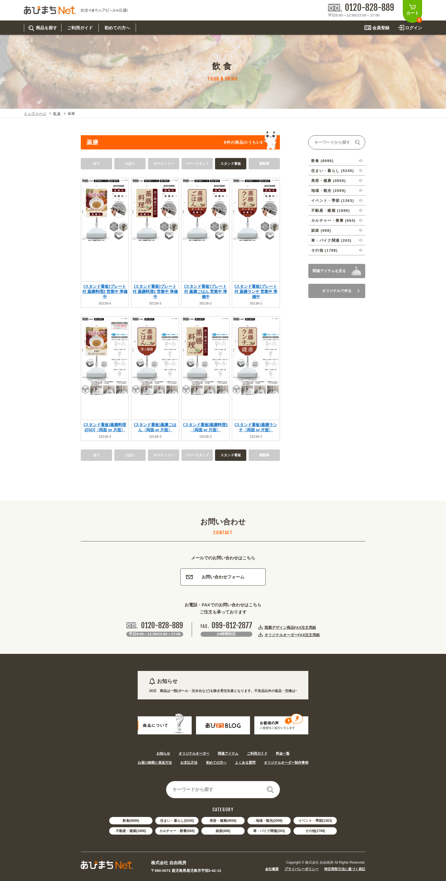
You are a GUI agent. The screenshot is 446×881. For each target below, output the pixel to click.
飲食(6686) (131, 821)
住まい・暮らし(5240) (177, 821)
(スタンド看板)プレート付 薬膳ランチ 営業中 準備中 (256, 291)
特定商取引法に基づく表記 (344, 869)
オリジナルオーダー (194, 753)
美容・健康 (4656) (328, 180)
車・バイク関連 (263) (331, 240)
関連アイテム (228, 753)
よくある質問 (245, 763)
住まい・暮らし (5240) (332, 171)
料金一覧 (283, 753)
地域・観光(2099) (269, 821)
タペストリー (163, 164)
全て (96, 164)
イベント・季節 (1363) (332, 200)
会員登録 (380, 27)
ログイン (413, 27)
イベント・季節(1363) (315, 821)
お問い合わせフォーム (215, 576)
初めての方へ (216, 763)
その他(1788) (315, 831)
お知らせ (163, 753)
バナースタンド (197, 164)
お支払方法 (188, 763)
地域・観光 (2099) (328, 190)
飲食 (57, 114)
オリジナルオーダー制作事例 (286, 763)
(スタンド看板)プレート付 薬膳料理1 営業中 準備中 (155, 291)
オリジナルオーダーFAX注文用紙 (292, 635)
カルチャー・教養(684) (177, 831)
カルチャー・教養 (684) (333, 220)
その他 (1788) (324, 250)
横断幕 (264, 164)
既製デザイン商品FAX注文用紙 (290, 627)
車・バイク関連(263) (269, 831)
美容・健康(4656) (223, 821)
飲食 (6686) (322, 161)
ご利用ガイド (257, 753)
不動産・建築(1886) (131, 831)
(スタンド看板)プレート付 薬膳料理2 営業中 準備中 (104, 291)
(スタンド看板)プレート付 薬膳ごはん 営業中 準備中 (205, 291)
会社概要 (272, 869)
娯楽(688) (223, 831)
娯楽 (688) (321, 230)
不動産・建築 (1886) (330, 210)
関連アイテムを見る (329, 271)
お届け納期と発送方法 (155, 763)
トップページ (35, 114)
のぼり (130, 164)
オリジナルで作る (341, 291)
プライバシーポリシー (301, 869)
